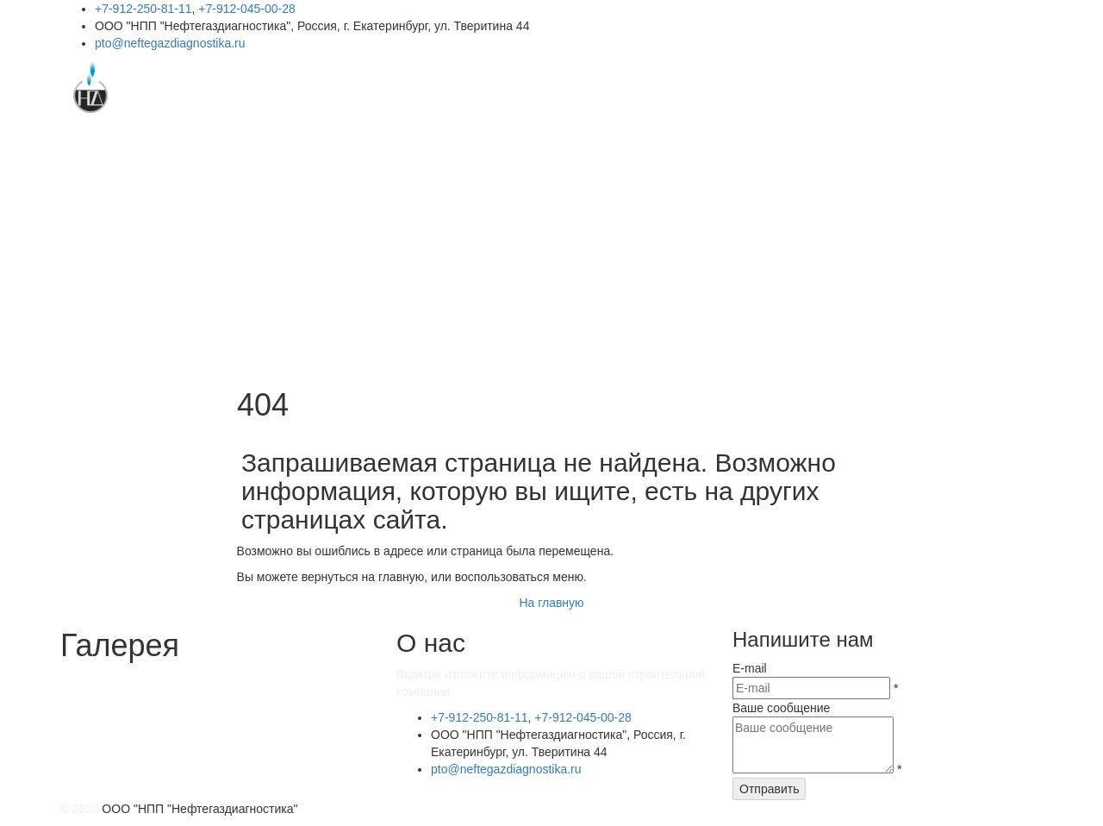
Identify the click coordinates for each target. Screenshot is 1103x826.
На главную (551, 603)
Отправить (769, 789)
